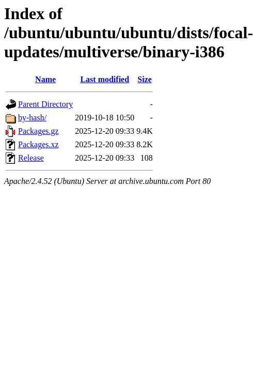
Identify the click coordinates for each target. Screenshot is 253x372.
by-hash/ (32, 117)
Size (144, 79)
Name (45, 79)
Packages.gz (38, 131)
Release (31, 157)
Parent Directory (45, 104)
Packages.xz (38, 144)
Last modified (104, 79)
